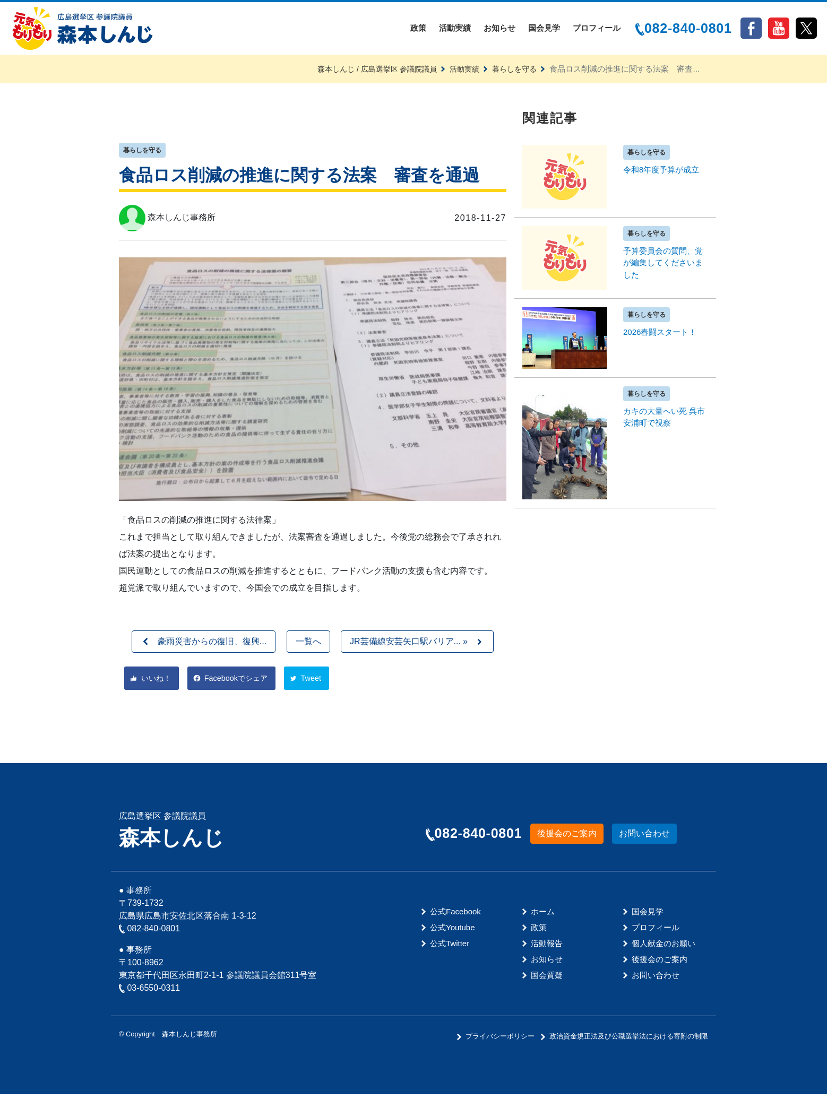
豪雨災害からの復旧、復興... (212, 645)
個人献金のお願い (663, 948)
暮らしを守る (513, 72)
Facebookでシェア (240, 682)
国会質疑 (547, 979)
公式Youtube (452, 932)
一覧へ (308, 645)
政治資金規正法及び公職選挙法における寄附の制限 (628, 1041)
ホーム (543, 916)
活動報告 (547, 948)
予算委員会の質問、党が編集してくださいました (663, 266)
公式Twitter (449, 948)
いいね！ (157, 682)
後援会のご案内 (567, 838)
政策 (418, 29)
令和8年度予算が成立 (661, 173)
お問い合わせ (644, 838)
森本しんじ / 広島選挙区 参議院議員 (368, 72)
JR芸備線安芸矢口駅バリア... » (409, 645)
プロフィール (597, 29)
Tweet (318, 682)
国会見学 (544, 29)
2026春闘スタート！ (659, 335)
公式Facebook (455, 916)
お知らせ (499, 29)
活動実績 (455, 29)
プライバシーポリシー (500, 1041)
